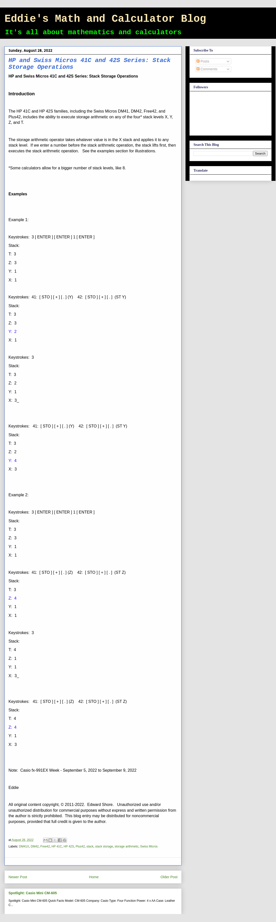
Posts (202, 61)
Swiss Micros (149, 846)
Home (93, 877)
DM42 (35, 846)
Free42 (45, 846)
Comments (207, 69)
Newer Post (17, 877)
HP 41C (57, 846)
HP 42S (69, 846)
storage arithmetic (126, 846)
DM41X (24, 846)
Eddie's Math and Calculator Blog (105, 19)
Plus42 (80, 846)
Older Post (169, 877)
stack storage (104, 846)
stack (90, 846)
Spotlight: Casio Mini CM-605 (32, 893)
